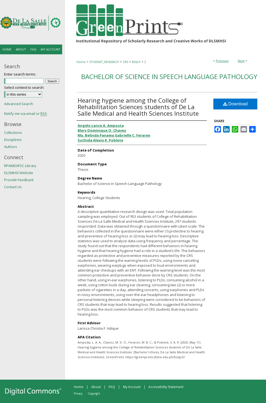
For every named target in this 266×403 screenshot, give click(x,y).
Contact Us (13, 186)
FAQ (112, 387)
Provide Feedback (19, 179)
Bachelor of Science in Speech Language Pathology (169, 76)
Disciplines (13, 139)
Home (81, 62)
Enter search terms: (20, 74)
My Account (132, 387)
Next (241, 61)
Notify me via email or (25, 113)
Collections (13, 132)
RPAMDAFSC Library (20, 165)
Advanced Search (18, 103)
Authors (10, 146)
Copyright (94, 393)
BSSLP (136, 62)
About (96, 387)
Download (235, 104)
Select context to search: (24, 87)
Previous (222, 61)
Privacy (78, 393)
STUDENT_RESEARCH (104, 62)
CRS (125, 62)
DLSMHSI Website (18, 172)
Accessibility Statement (165, 387)
